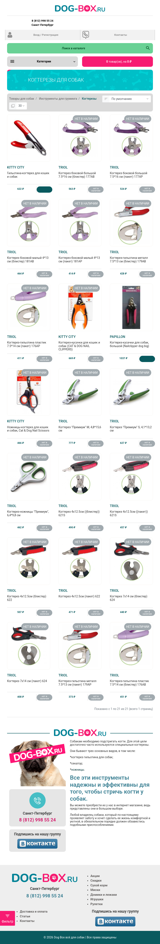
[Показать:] (21, 105)
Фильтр (7, 918)
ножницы (77, 769)
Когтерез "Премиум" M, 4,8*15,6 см (80, 425)
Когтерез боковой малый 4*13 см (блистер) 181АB (28, 256)
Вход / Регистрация (45, 34)
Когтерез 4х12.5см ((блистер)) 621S (80, 510)
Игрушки (96, 899)
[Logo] (80, 8)
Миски (95, 890)
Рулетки (96, 904)
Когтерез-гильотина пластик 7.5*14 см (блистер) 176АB (131, 679)
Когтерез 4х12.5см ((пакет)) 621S (131, 510)
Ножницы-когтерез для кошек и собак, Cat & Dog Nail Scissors (28, 425)
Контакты (120, 34)
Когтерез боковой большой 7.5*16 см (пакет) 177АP (131, 171)
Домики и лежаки (103, 895)
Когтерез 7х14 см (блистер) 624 (131, 595)
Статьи (25, 916)
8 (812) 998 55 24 (37, 819)
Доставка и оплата (34, 911)
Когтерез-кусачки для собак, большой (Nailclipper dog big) (131, 341)
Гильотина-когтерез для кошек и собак (28, 171)
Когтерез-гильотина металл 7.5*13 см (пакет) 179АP (80, 679)
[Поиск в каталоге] (75, 48)
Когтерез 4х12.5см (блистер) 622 (28, 595)
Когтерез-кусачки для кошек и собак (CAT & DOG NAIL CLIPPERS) (80, 343)
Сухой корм (99, 885)
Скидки (95, 880)
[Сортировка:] (130, 99)
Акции (95, 876)
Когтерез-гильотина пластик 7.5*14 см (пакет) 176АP (28, 341)
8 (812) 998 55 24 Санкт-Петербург (42, 22)
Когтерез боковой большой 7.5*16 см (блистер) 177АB (80, 171)
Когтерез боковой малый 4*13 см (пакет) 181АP (80, 256)
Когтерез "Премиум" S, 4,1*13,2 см (131, 425)
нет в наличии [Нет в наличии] (95, 189)
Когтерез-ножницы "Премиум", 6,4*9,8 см (28, 510)
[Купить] (44, 189)
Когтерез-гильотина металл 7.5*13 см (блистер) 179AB (131, 256)
